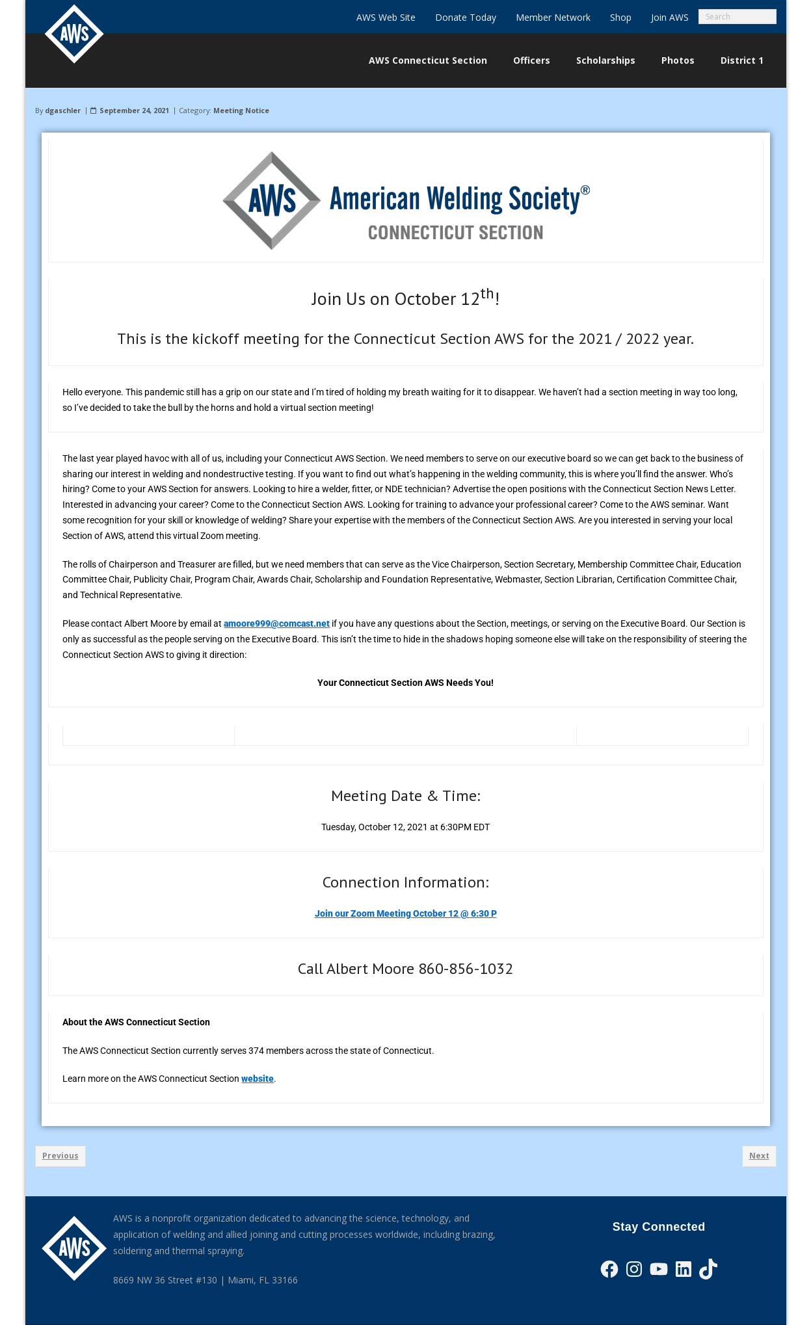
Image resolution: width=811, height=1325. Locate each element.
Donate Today (465, 17)
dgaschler (63, 110)
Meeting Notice (241, 110)
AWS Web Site (386, 17)
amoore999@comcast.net (277, 623)
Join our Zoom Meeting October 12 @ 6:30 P (406, 913)
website (257, 1078)
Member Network (553, 17)
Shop (621, 17)
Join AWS (670, 17)
